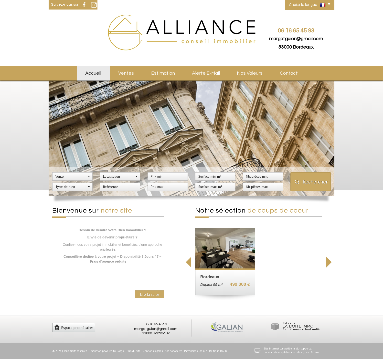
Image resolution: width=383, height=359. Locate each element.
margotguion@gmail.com (296, 38)
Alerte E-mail (206, 73)
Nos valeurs (250, 73)
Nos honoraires (173, 351)
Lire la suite (149, 294)
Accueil (93, 73)
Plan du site (133, 351)
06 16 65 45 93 (156, 324)
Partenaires (191, 351)
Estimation (163, 73)
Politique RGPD (218, 351)
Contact (289, 73)
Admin (203, 351)
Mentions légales (152, 351)
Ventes (126, 73)
